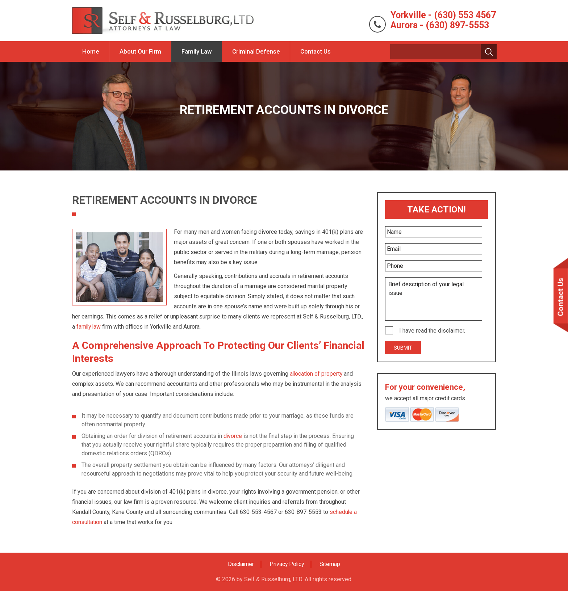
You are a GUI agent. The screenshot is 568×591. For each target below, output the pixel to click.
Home (90, 51)
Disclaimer (240, 564)
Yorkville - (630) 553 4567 (441, 14)
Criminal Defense (256, 51)
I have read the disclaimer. (432, 330)
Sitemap (331, 564)
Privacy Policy (287, 564)
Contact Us (315, 51)
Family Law (196, 51)
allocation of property (317, 373)
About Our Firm (140, 51)
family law (89, 326)
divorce (233, 435)
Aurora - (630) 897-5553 (438, 25)
